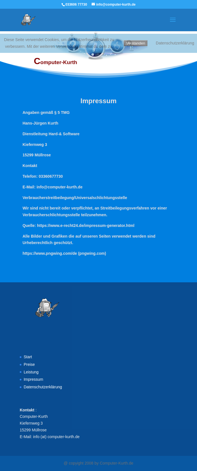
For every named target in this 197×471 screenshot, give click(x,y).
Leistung (31, 372)
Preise (29, 364)
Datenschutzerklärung (43, 387)
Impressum (33, 379)
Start (28, 357)
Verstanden (135, 43)
